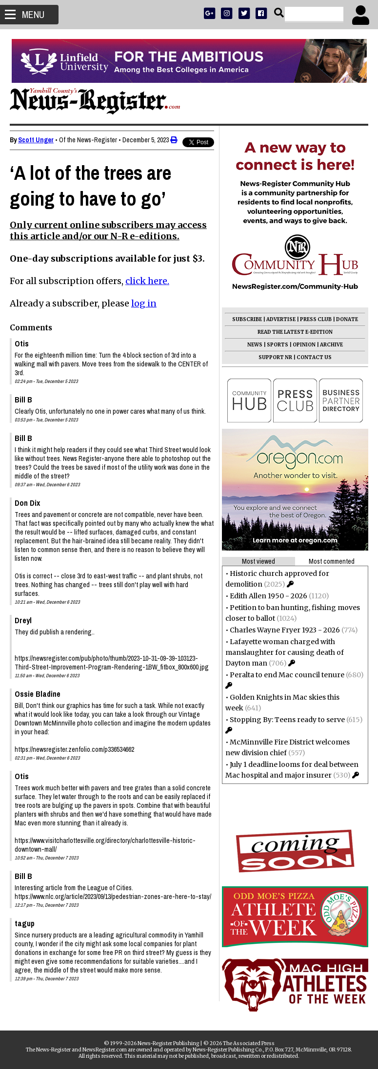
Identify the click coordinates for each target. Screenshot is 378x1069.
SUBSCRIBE (247, 319)
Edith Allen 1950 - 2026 (268, 596)
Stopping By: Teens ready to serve (287, 719)
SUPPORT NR (275, 357)
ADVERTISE (281, 319)
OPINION (304, 345)
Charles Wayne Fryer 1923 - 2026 (285, 630)
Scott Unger (36, 139)
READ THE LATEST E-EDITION (295, 332)
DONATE (347, 319)
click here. (147, 280)
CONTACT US (314, 357)
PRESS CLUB (316, 319)
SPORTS (277, 345)
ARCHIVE (331, 345)
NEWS (254, 345)
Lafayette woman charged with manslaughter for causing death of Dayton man (284, 652)
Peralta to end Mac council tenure (287, 674)
